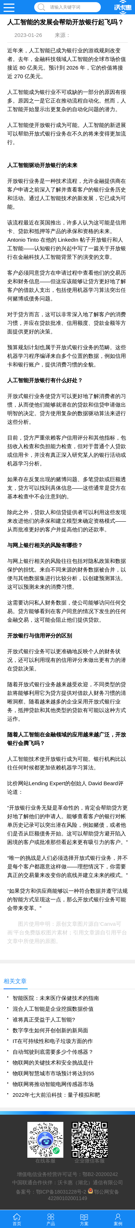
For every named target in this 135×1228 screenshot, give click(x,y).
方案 (84, 1219)
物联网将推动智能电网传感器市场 (53, 1084)
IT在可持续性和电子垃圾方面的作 (53, 1041)
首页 (17, 1219)
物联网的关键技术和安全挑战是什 (53, 1062)
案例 (118, 1219)
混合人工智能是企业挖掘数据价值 (53, 1009)
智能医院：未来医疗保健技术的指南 (56, 998)
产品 (50, 1219)
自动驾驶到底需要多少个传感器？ (53, 1052)
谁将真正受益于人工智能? (44, 1019)
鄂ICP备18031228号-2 (61, 1192)
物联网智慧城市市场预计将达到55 (53, 1073)
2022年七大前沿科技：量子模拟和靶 (56, 1095)
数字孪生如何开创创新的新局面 (50, 1030)
